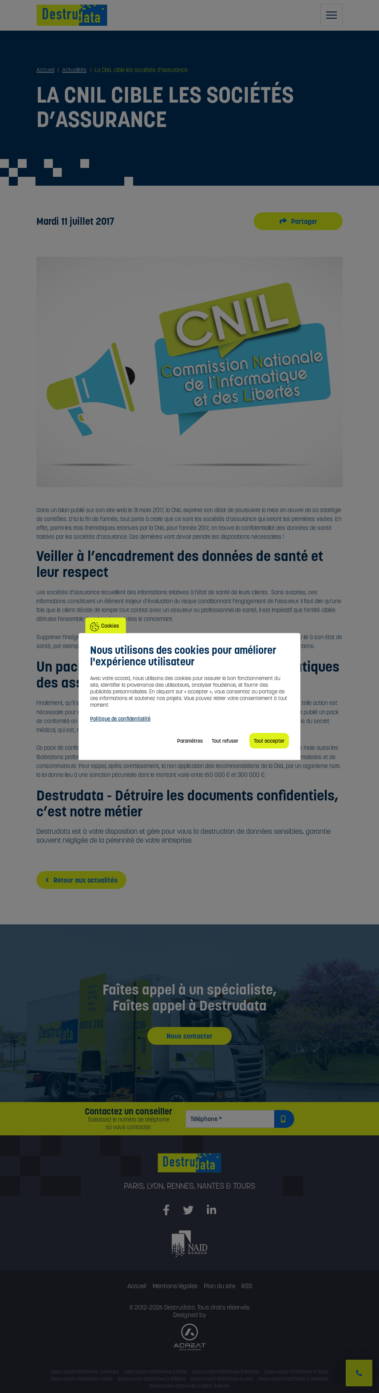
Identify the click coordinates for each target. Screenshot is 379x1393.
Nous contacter (189, 1035)
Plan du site (219, 1286)
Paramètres (190, 740)
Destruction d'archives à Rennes (85, 1372)
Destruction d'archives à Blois (82, 1379)
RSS (246, 1286)
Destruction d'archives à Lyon (222, 1379)
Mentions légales (175, 1286)
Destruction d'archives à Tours (296, 1372)
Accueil (136, 1286)
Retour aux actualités (81, 880)
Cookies (110, 625)
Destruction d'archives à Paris (155, 1372)
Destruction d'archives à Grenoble (293, 1379)
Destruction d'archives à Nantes (226, 1372)
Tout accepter (269, 740)
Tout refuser (225, 740)
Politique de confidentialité (120, 718)
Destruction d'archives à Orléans (152, 1379)
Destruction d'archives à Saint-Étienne (189, 1386)
